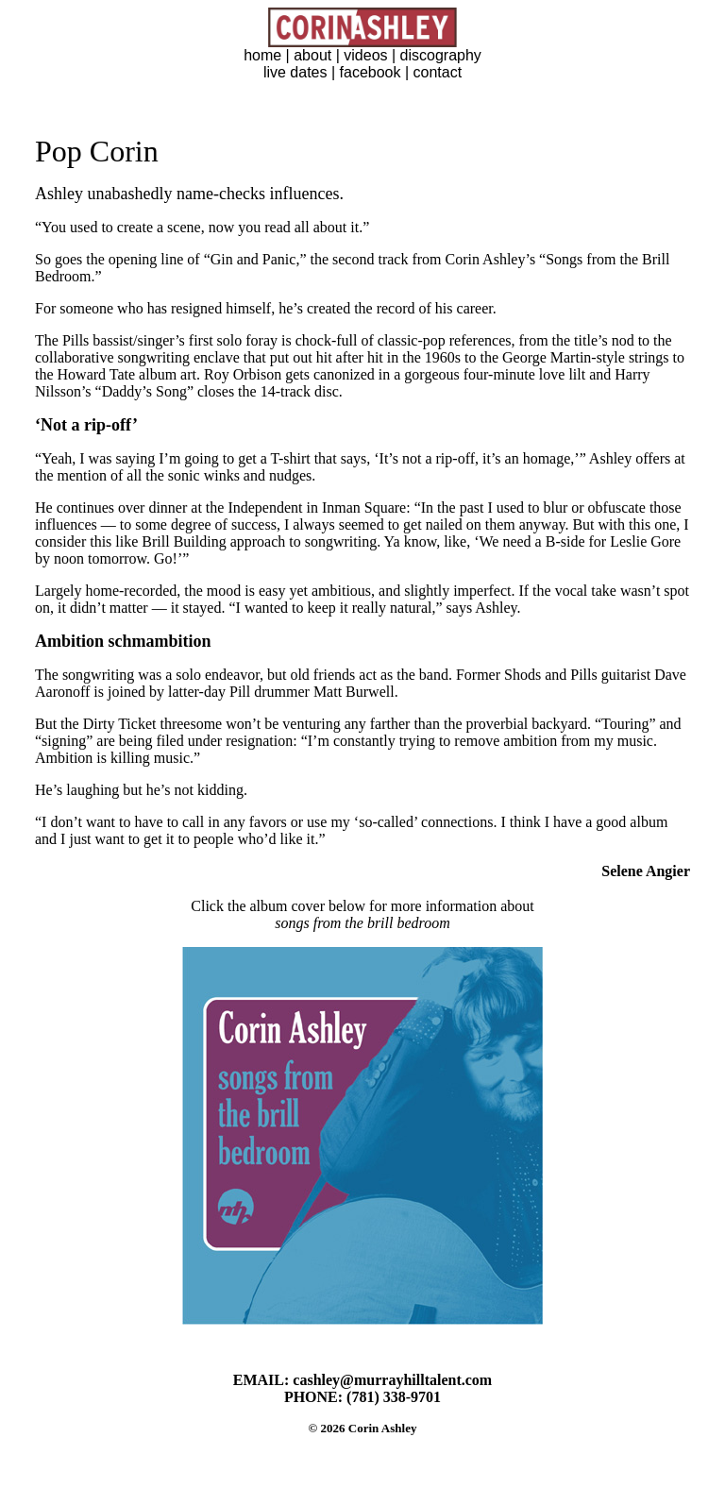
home (262, 55)
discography (440, 55)
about (312, 55)
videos (365, 55)
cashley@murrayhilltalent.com (392, 1380)
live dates (295, 72)
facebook (370, 72)
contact (438, 72)
